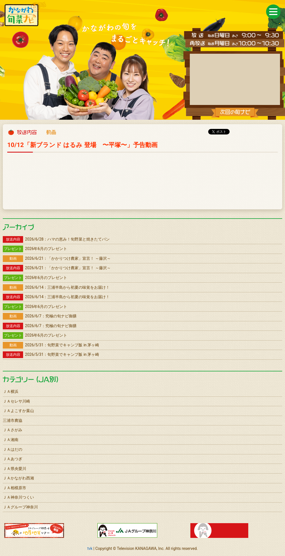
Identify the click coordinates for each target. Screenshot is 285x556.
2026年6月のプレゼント (35, 248)
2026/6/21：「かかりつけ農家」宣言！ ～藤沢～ (57, 258)
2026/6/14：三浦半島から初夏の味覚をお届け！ (56, 287)
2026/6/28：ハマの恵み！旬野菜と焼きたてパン (56, 239)
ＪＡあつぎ (12, 459)
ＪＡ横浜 (10, 391)
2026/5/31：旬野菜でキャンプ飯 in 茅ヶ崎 (51, 345)
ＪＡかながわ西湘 (18, 478)
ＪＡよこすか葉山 (18, 410)
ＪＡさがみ (12, 430)
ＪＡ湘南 (10, 439)
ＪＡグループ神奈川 (20, 507)
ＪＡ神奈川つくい (18, 497)
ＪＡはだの (12, 449)
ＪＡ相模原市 (14, 488)
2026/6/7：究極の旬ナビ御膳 (40, 316)
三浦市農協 (12, 420)
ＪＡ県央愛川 (14, 468)
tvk (89, 548)
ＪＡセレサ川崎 (16, 401)
